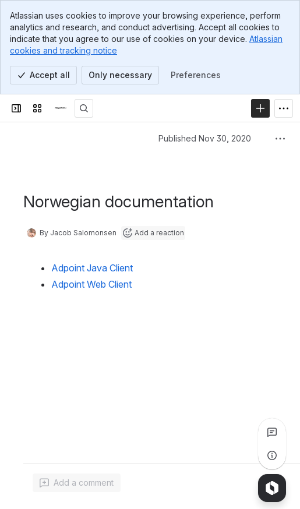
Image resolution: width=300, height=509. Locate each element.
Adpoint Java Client (92, 268)
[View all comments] (272, 432)
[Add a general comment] (77, 482)
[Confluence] (60, 108)
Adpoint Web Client (91, 284)
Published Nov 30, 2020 (204, 138)
